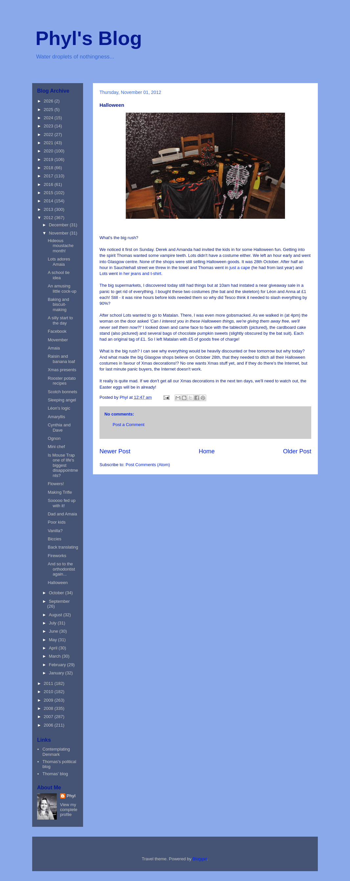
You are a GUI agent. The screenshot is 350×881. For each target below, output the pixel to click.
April (54, 647)
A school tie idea (59, 275)
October (57, 592)
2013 (49, 209)
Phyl (71, 795)
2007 (49, 716)
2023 (49, 126)
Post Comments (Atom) (148, 464)
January (57, 672)
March (55, 656)
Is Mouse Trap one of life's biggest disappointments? (63, 465)
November (59, 233)
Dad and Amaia (62, 513)
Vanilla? (55, 530)
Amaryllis (56, 416)
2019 (49, 159)
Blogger (200, 858)
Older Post (297, 451)
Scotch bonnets (62, 391)
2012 (49, 217)
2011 (49, 683)
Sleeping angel (62, 399)
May (53, 639)
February (58, 664)
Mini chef (56, 446)
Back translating (63, 547)
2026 (49, 101)
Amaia (54, 348)
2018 (49, 167)
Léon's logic (59, 408)
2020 (49, 150)
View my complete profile (68, 809)
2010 (49, 691)
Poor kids (56, 522)
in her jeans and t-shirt (139, 273)
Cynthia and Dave (59, 427)
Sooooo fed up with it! (62, 503)
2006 (49, 725)
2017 (49, 175)
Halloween (58, 582)
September (59, 601)
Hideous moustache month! (61, 245)
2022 (49, 134)
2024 (49, 117)
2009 (49, 700)
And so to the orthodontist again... (61, 568)
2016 (49, 184)
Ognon (54, 438)
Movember (58, 339)
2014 (49, 200)
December (59, 224)
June (54, 631)
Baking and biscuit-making (58, 304)
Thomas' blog (55, 773)
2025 (49, 109)
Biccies (54, 538)
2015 (49, 192)
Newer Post (114, 451)
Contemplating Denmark (56, 752)
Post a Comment (128, 424)
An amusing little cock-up (62, 288)
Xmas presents (62, 369)
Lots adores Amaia (59, 262)
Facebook (57, 331)
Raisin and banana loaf (61, 359)
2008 (49, 708)
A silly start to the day (60, 320)
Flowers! (56, 483)
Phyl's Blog (88, 38)
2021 (49, 142)
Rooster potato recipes (62, 381)
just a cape (240, 267)
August (56, 614)
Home (207, 451)
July (53, 623)
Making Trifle (60, 492)
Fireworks (57, 555)
